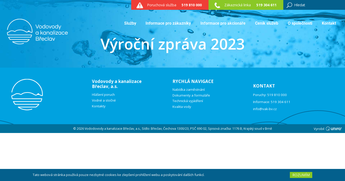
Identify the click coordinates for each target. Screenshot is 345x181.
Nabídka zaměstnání (189, 89)
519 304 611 (266, 5)
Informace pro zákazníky (168, 23)
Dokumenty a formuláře (191, 95)
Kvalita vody (182, 107)
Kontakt (329, 23)
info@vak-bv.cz (265, 109)
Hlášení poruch (103, 95)
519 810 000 (192, 5)
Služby (130, 23)
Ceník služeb (266, 23)
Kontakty (99, 106)
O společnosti (300, 23)
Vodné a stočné (104, 100)
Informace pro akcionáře (223, 23)
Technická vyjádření (188, 101)
